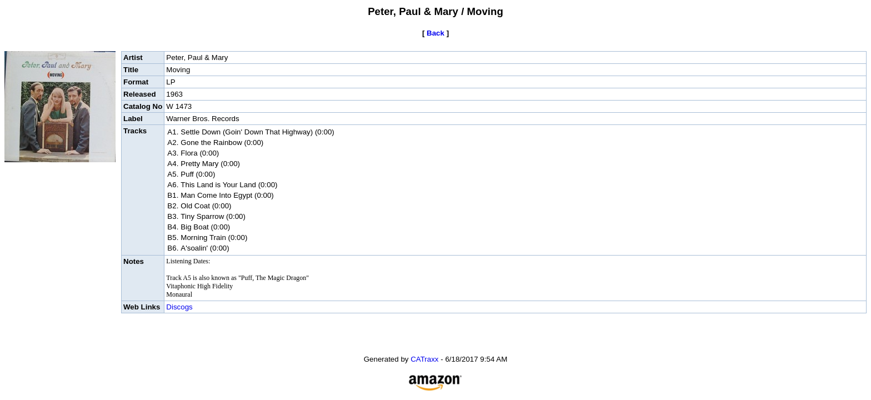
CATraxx (424, 359)
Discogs (179, 307)
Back (435, 33)
